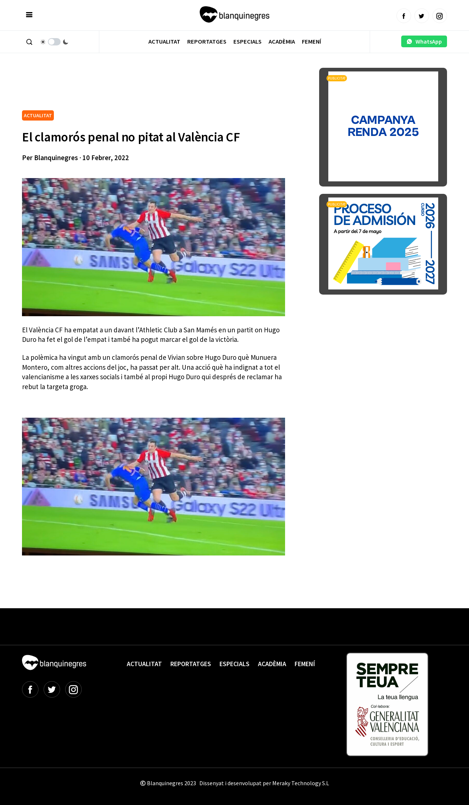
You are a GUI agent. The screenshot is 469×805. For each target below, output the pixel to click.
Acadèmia (282, 41)
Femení (311, 41)
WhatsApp (424, 41)
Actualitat (164, 41)
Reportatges (206, 41)
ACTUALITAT (38, 115)
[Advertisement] (155, 87)
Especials (247, 41)
